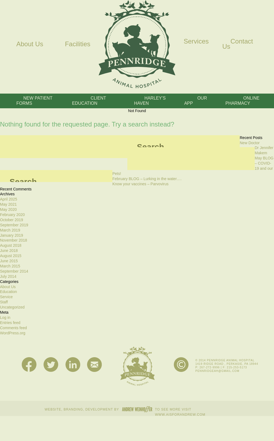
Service (6, 297)
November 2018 (13, 240)
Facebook (29, 364)
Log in (5, 317)
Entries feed (10, 322)
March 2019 (10, 230)
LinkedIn (72, 364)
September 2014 (14, 271)
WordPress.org (12, 333)
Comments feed (13, 328)
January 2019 (11, 235)
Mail (94, 364)
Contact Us (237, 44)
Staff (4, 302)
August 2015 (10, 256)
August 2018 (10, 245)
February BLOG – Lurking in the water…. (146, 179)
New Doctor (250, 143)
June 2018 (9, 250)
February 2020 (12, 214)
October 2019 (11, 220)
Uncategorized (12, 307)
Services (196, 41)
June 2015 (9, 261)
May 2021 (8, 204)
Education (8, 291)
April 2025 (8, 199)
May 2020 (8, 209)
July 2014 (8, 276)
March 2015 (10, 266)
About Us (29, 44)
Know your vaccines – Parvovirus (140, 184)
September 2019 (14, 225)
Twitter (51, 364)
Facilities (77, 44)
